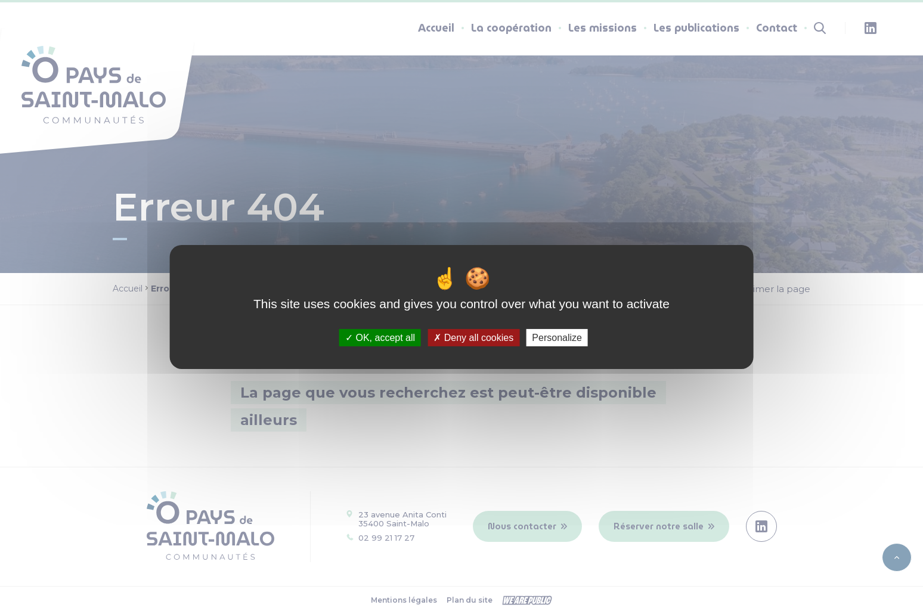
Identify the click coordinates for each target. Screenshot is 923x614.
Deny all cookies (473, 338)
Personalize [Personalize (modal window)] (557, 338)
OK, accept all (380, 338)
